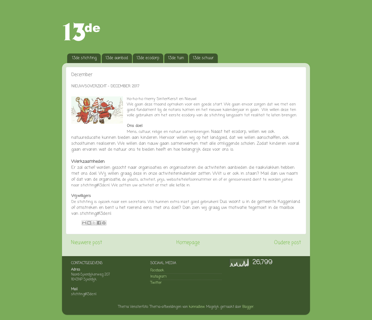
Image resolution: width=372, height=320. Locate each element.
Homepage (188, 242)
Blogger (248, 307)
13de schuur (203, 58)
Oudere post (287, 242)
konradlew (197, 307)
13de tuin (176, 58)
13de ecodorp (148, 58)
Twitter (156, 283)
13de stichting (84, 58)
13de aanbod (117, 58)
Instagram (158, 276)
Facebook (157, 270)
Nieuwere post (86, 242)
